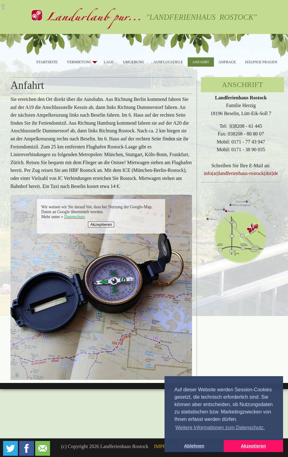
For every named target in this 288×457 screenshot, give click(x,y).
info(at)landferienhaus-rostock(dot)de (241, 173)
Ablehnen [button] (194, 445)
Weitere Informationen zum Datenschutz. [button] (220, 427)
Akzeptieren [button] (253, 445)
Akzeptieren (101, 224)
